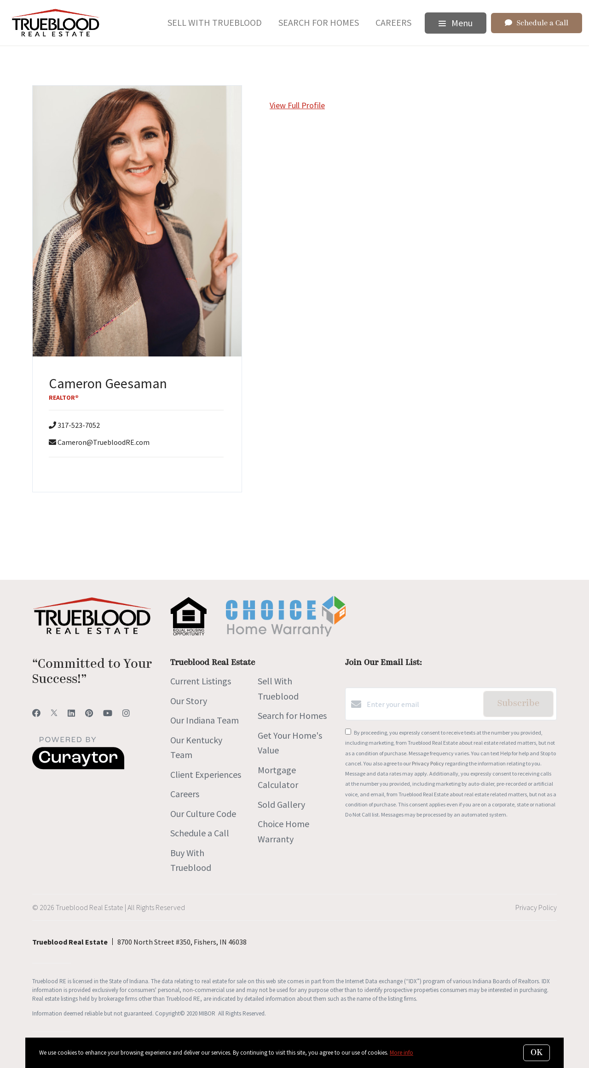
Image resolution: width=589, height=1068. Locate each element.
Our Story (188, 700)
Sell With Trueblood (214, 22)
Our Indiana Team (204, 720)
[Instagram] (126, 713)
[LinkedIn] (71, 713)
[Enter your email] (423, 704)
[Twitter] (54, 713)
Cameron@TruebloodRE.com (104, 442)
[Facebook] (36, 713)
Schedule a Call (199, 833)
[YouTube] (107, 713)
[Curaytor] (78, 766)
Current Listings (200, 681)
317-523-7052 (79, 425)
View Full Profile (297, 105)
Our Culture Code (203, 813)
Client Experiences (205, 774)
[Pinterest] (89, 713)
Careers (393, 22)
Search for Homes (318, 22)
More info (401, 1052)
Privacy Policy (428, 763)
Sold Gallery (281, 804)
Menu (455, 23)
